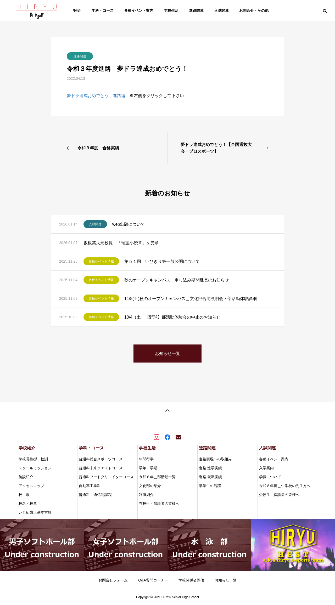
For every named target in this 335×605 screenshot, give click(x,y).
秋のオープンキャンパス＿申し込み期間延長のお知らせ (176, 280)
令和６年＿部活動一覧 (157, 477)
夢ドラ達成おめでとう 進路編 (96, 95)
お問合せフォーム (113, 580)
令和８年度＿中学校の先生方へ (284, 486)
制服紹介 (146, 495)
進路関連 (196, 10)
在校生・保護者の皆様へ (159, 503)
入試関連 (221, 10)
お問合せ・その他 (254, 10)
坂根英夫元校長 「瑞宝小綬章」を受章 (121, 243)
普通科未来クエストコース (101, 468)
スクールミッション (35, 468)
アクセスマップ (31, 486)
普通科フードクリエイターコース (106, 477)
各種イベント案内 (138, 10)
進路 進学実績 (210, 468)
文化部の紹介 (150, 486)
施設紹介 (26, 477)
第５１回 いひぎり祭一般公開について (162, 261)
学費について (270, 477)
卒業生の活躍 (210, 486)
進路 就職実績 (210, 477)
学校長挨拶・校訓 (33, 459)
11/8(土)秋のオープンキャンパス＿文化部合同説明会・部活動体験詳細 (190, 298)
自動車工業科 (90, 486)
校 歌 (24, 495)
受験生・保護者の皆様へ (279, 495)
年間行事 (146, 459)
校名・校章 (28, 503)
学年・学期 (148, 468)
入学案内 (266, 468)
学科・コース (103, 10)
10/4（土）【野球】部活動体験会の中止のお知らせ (172, 317)
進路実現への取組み (215, 459)
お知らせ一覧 (226, 580)
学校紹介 (73, 10)
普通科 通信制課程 (95, 495)
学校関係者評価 (191, 580)
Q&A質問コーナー (153, 580)
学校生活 (171, 10)
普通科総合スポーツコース (101, 459)
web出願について (128, 224)
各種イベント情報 (101, 261)
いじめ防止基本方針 (35, 512)
